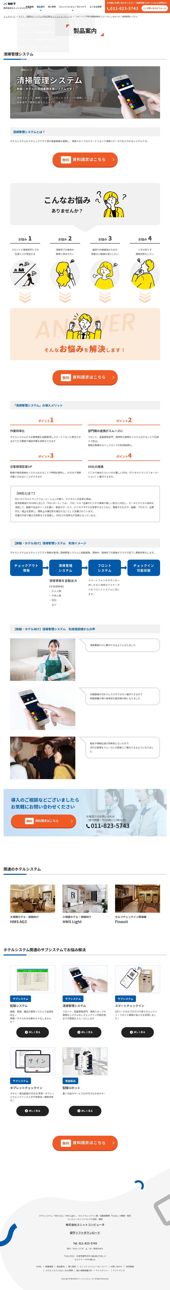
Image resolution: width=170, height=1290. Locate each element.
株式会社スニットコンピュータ (85, 1225)
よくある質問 (95, 6)
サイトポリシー (102, 1270)
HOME (39, 1266)
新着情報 (30, 6)
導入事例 (52, 6)
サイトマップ (119, 1270)
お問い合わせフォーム (156, 8)
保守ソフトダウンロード (85, 1233)
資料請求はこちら (83, 159)
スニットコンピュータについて (72, 6)
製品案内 (41, 6)
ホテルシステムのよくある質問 (59, 1270)
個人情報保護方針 (84, 1270)
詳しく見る (34, 1032)
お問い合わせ (116, 1266)
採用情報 (130, 1266)
